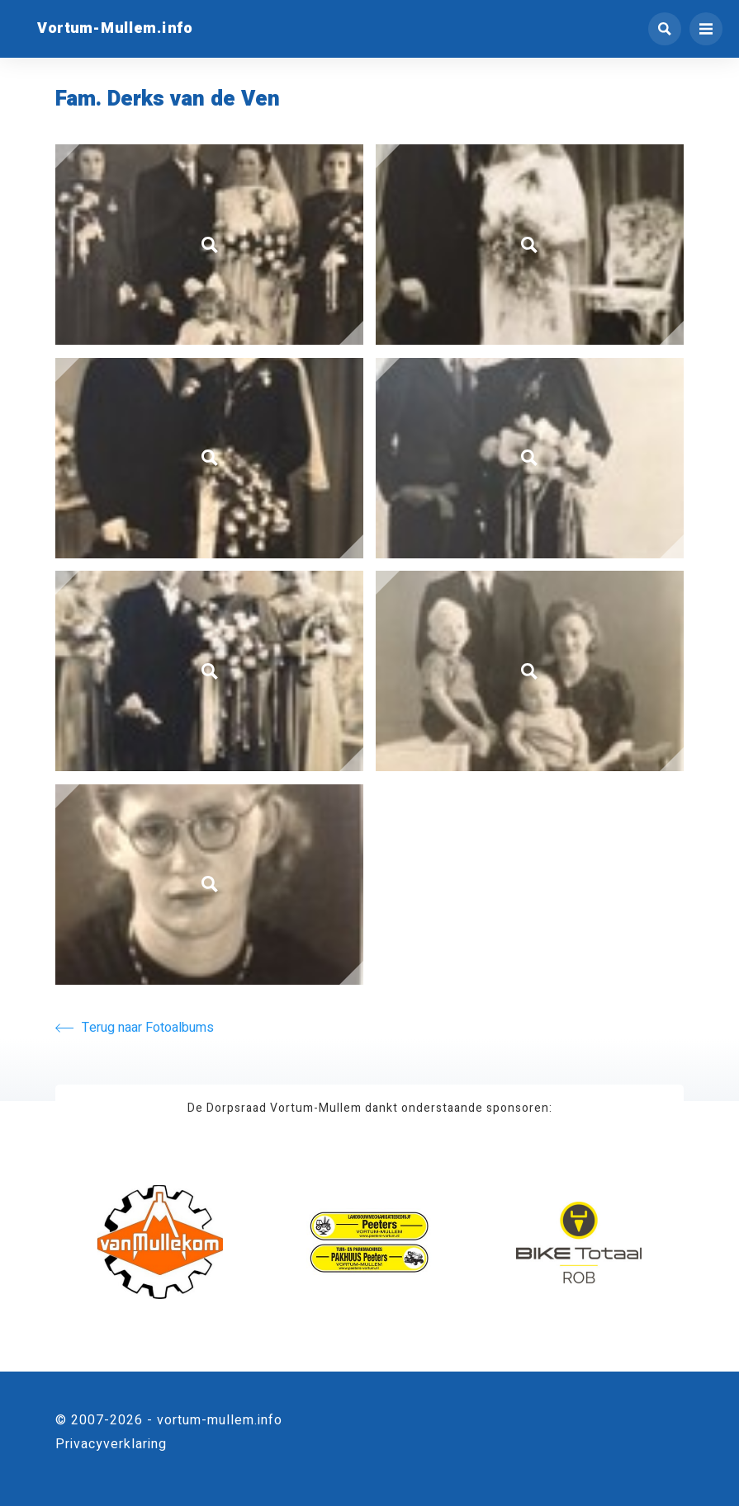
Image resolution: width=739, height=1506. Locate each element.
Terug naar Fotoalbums (134, 1028)
